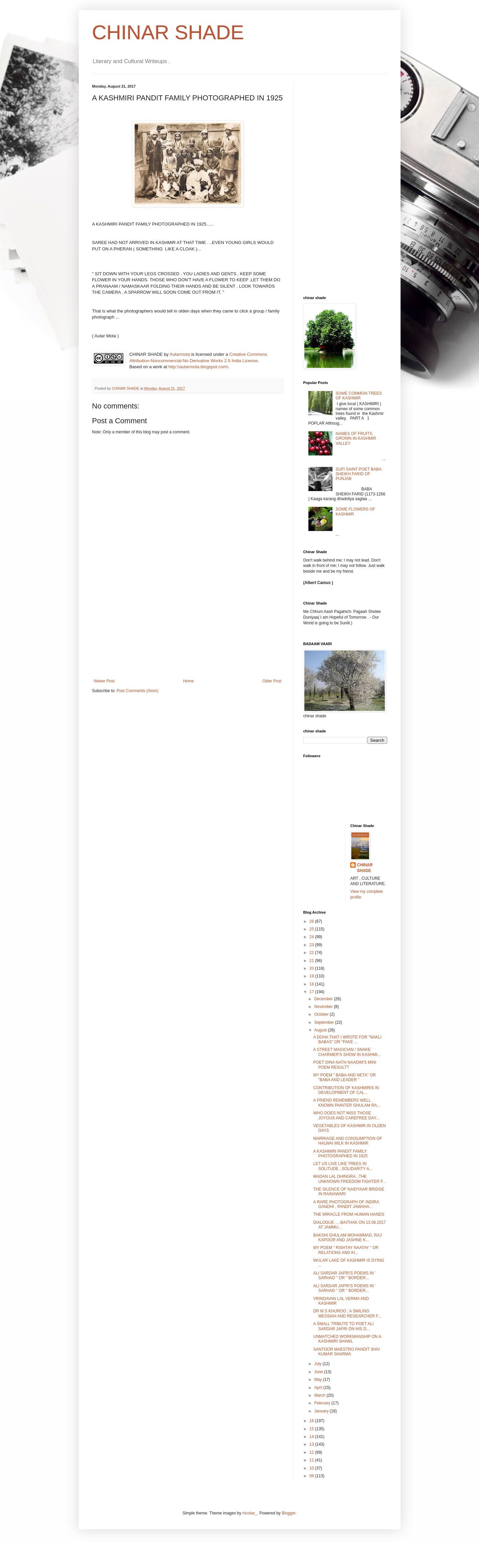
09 (312, 1476)
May (318, 1379)
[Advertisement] (187, 628)
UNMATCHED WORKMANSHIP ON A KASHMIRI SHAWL (347, 1339)
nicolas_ (249, 1513)
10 (312, 1468)
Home (188, 681)
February (322, 1403)
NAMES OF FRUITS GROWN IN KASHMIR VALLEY (356, 438)
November (324, 1006)
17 (312, 992)
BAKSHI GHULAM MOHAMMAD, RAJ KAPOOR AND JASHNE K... (347, 1237)
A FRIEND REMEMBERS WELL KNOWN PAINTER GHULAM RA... (346, 1102)
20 (312, 968)
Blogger (288, 1513)
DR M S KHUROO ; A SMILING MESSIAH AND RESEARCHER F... (347, 1313)
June (319, 1371)
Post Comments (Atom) (138, 690)
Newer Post (104, 681)
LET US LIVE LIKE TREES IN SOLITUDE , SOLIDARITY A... (342, 1166)
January (322, 1411)
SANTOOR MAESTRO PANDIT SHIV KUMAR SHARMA (346, 1351)
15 (312, 1429)
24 (312, 936)
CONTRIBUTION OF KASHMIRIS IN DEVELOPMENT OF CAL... (346, 1090)
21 (312, 960)
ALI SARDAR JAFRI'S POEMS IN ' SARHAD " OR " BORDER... (344, 1275)
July (318, 1363)
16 (312, 1420)
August (321, 1030)
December (324, 999)
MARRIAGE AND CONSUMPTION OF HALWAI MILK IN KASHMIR (347, 1141)
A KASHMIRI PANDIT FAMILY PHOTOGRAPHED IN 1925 (340, 1153)
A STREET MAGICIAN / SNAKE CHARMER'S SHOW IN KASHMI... (346, 1052)
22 (312, 952)
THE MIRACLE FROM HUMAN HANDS (348, 1214)
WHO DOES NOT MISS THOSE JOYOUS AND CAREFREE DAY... (346, 1115)
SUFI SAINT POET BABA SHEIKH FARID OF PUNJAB (358, 474)
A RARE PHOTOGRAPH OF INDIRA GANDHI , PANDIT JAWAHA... (346, 1204)
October (322, 1014)
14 (312, 1436)
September (324, 1022)
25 (312, 929)
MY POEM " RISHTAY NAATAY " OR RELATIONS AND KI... (345, 1250)
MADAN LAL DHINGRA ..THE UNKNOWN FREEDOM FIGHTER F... (349, 1179)
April (318, 1387)
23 (312, 945)
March (320, 1395)
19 (312, 976)
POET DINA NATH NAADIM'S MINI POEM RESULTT (344, 1064)
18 (312, 984)
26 (312, 921)
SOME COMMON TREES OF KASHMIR (359, 395)
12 (312, 1452)
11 (312, 1460)
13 (312, 1444)
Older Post (272, 681)
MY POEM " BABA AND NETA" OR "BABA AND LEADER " (344, 1077)
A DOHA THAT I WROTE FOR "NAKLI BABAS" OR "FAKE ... (347, 1039)
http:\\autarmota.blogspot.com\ (198, 366)
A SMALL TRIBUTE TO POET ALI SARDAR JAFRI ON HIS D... (343, 1326)
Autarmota (180, 354)
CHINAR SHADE (168, 32)
